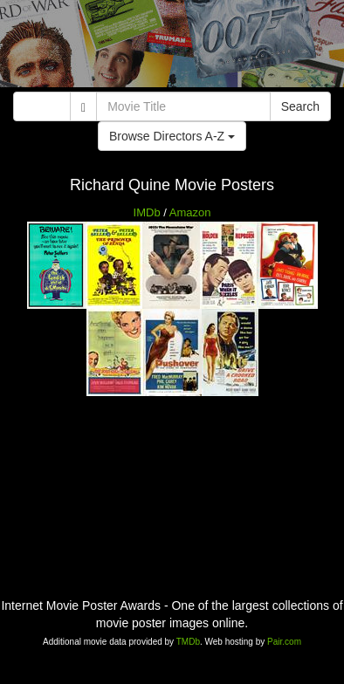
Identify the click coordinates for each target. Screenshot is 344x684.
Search (300, 106)
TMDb (188, 641)
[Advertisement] (172, 48)
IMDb (147, 212)
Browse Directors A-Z (172, 136)
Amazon (190, 212)
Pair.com (284, 641)
